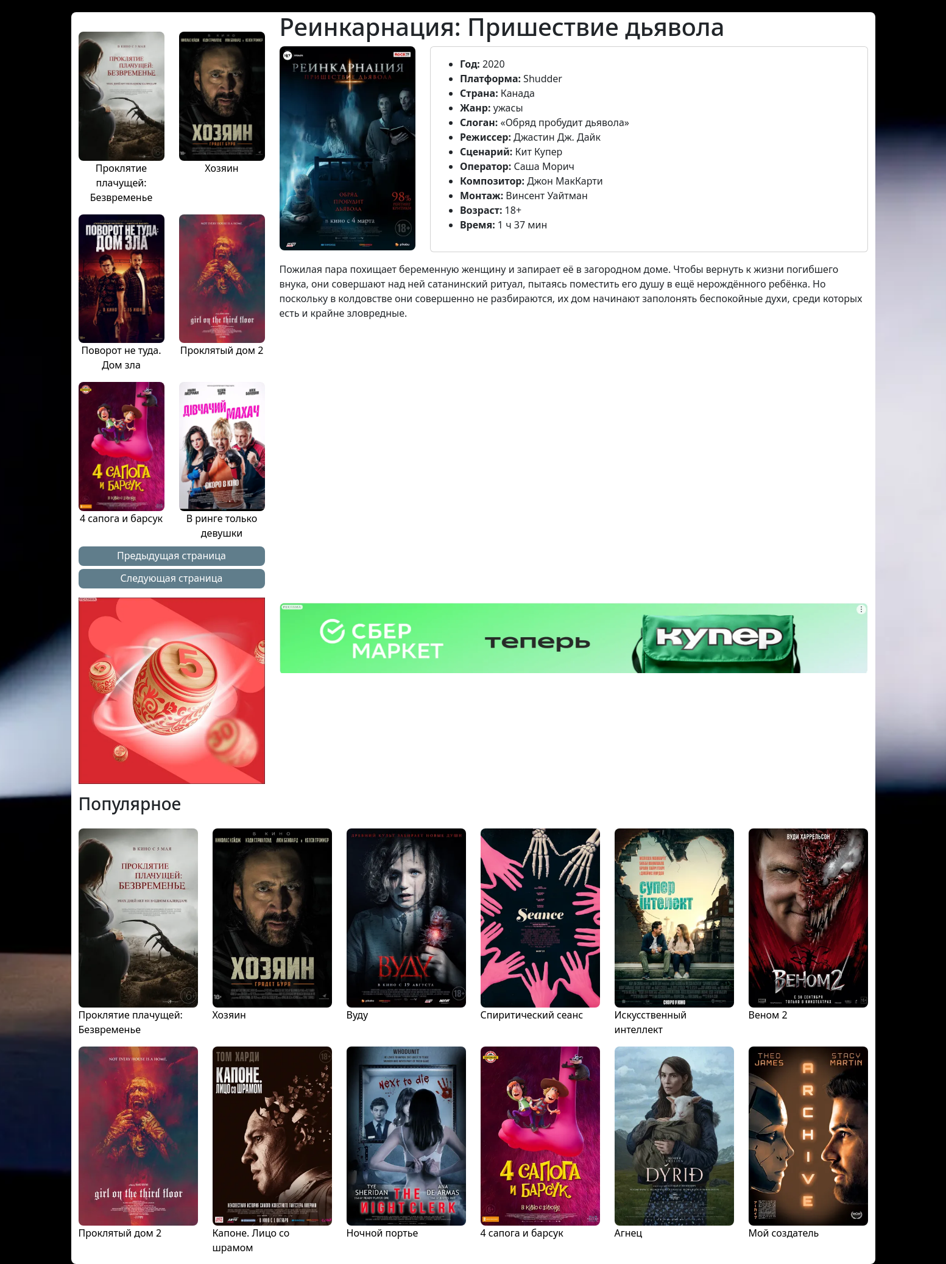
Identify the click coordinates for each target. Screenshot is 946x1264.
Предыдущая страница (171, 555)
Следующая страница (172, 578)
